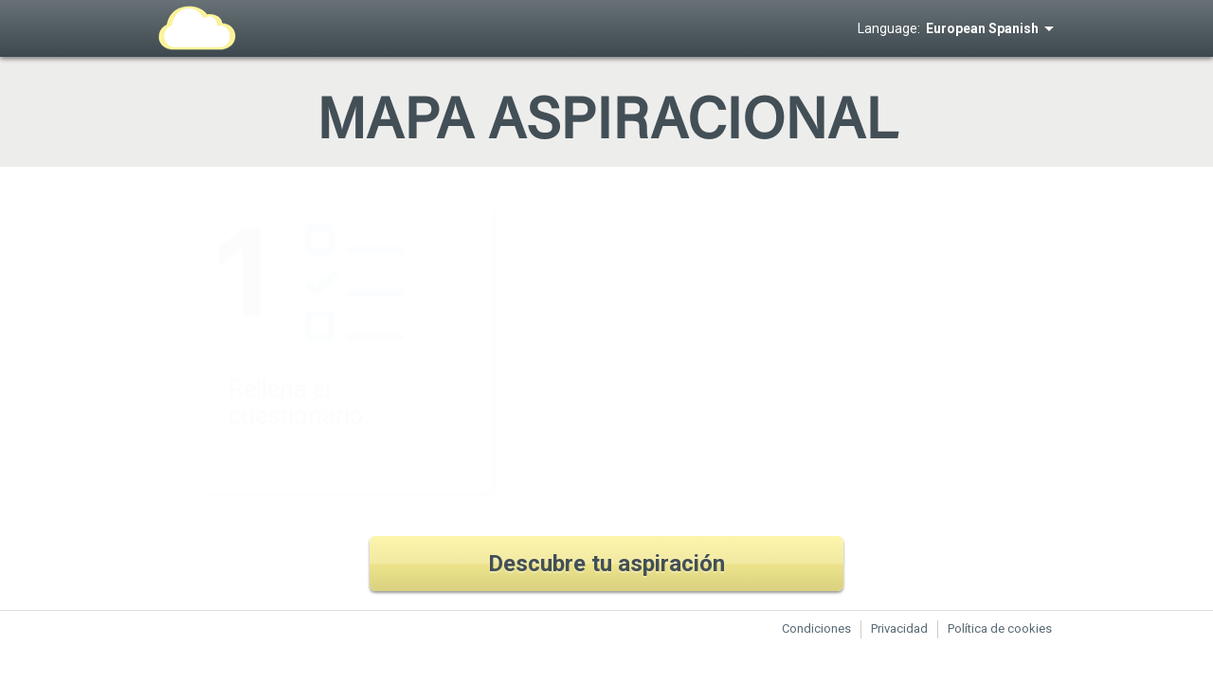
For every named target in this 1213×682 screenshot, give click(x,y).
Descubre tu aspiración (606, 563)
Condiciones (816, 628)
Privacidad (899, 628)
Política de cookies (1000, 628)
